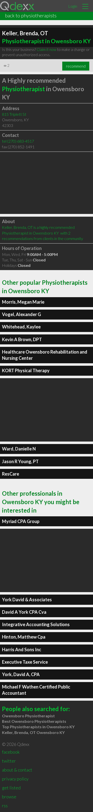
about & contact (17, 769)
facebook (11, 752)
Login (72, 6)
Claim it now (46, 49)
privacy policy (15, 778)
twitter (9, 761)
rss (5, 805)
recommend (76, 66)
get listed (11, 787)
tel (18, 141)
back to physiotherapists (31, 15)
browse (9, 796)
